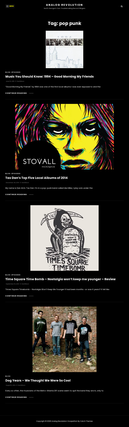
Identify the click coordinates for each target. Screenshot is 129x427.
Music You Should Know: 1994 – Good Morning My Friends (49, 76)
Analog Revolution (64, 5)
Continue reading (19, 93)
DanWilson (20, 81)
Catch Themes (86, 421)
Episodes (15, 72)
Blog (8, 72)
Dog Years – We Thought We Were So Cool (38, 380)
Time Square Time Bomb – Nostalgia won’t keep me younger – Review (60, 279)
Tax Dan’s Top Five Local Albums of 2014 (36, 178)
